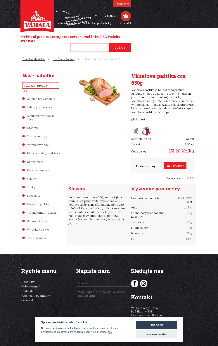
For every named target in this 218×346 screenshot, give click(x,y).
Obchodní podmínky (162, 23)
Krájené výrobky (38, 199)
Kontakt (190, 23)
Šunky (31, 183)
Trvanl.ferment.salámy (42, 208)
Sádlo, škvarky (36, 233)
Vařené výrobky (38, 140)
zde (110, 331)
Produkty (107, 23)
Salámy (32, 174)
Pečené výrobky (64, 55)
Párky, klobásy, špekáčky (43, 149)
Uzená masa (35, 157)
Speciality (33, 191)
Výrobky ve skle (38, 225)
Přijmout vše (156, 324)
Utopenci (33, 123)
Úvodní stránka (33, 55)
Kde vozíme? (131, 23)
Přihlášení (187, 4)
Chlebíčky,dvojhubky (41, 94)
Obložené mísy (37, 132)
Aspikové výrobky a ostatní (40, 113)
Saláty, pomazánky (39, 103)
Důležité (29, 286)
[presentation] (93, 310)
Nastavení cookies (157, 334)
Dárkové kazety (37, 216)
